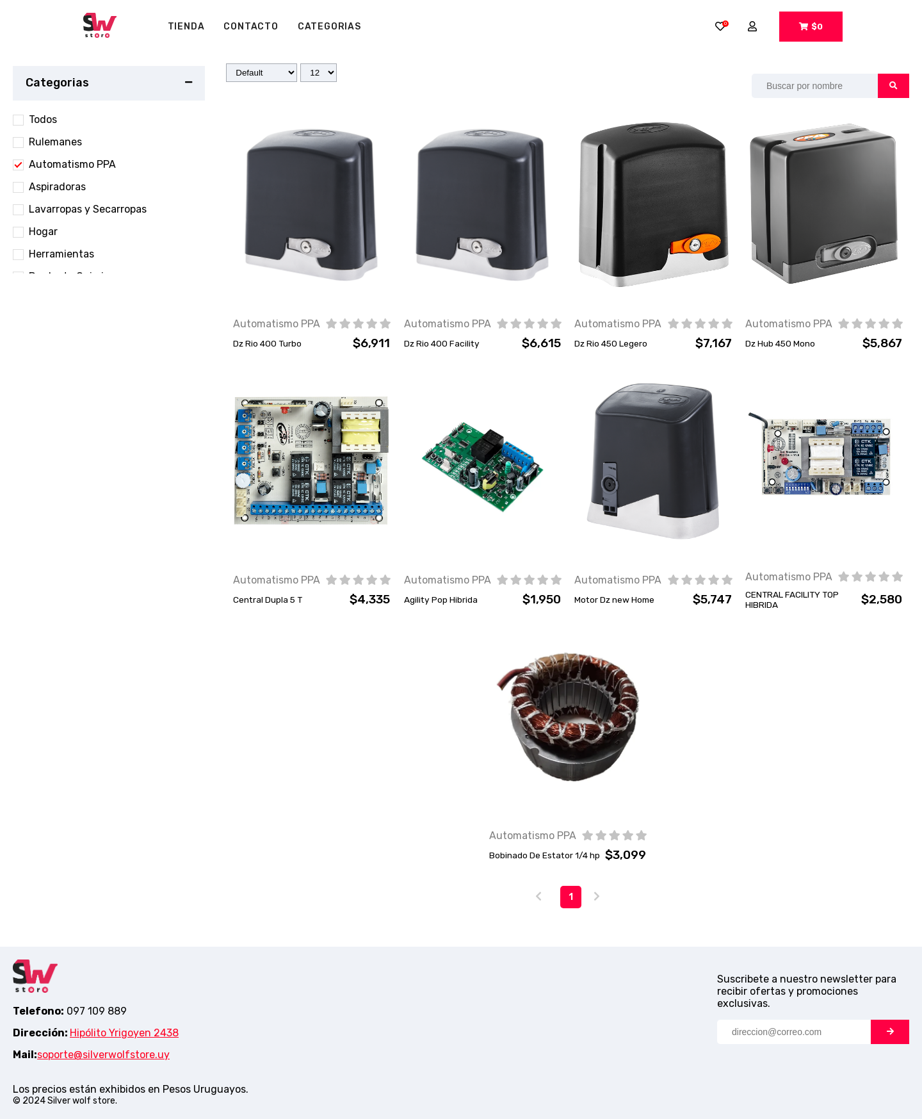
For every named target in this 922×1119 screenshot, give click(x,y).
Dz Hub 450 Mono (780, 343)
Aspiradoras (57, 187)
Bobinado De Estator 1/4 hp (544, 855)
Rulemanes (55, 142)
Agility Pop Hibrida (441, 599)
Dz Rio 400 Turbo (267, 343)
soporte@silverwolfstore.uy (103, 1055)
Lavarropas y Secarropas (88, 209)
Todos (43, 119)
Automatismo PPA (72, 164)
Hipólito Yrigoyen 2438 (124, 1033)
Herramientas (61, 254)
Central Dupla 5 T (267, 599)
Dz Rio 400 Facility (442, 343)
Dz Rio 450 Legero (610, 343)
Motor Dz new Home (614, 599)
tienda (186, 26)
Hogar (43, 231)
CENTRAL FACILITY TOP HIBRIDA (792, 599)
